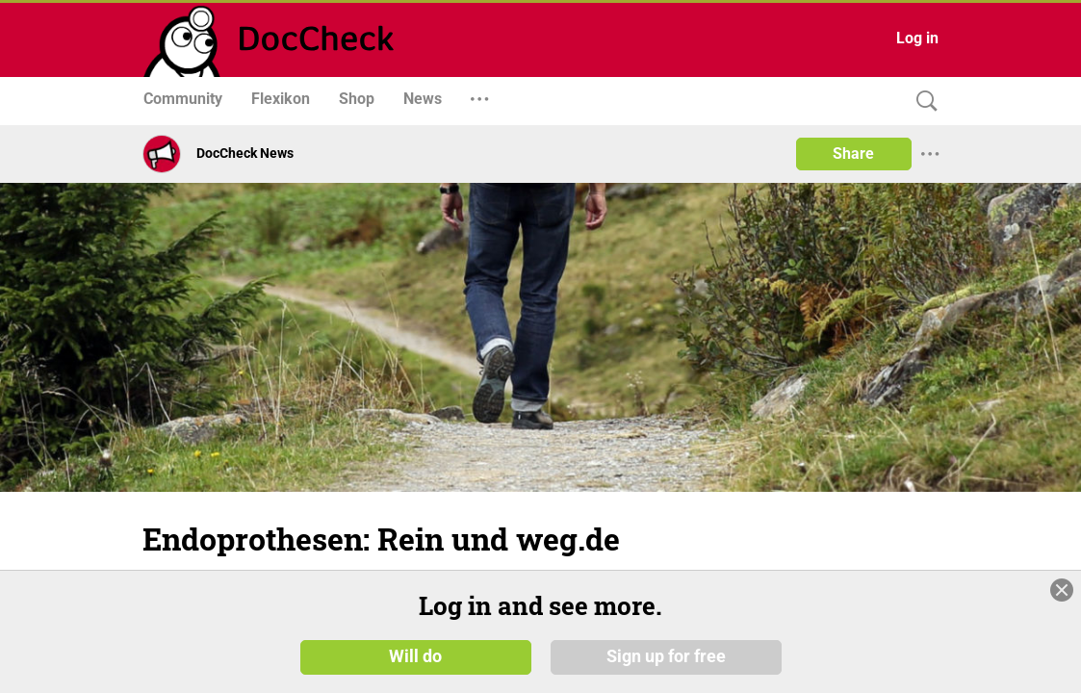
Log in (917, 38)
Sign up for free (666, 656)
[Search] (922, 101)
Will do (415, 656)
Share (853, 153)
